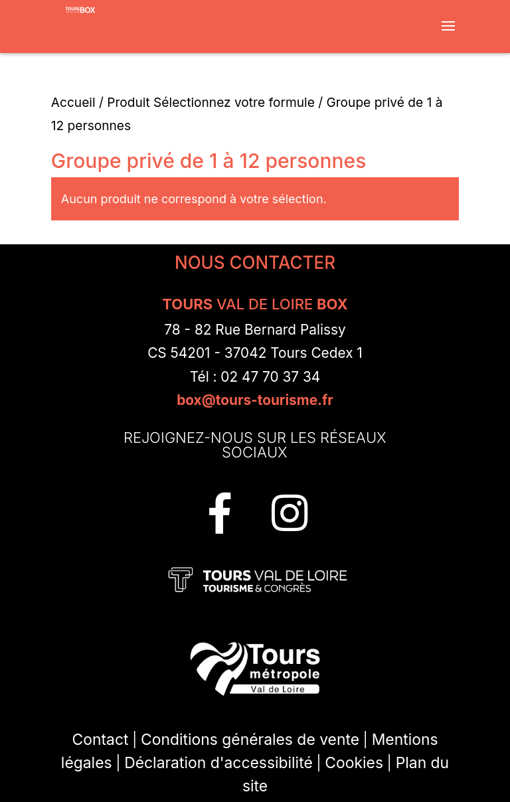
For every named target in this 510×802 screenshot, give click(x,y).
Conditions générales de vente (250, 739)
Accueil (73, 102)
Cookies (354, 763)
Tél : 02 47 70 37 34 (255, 376)
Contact (100, 739)
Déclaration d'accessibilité (218, 763)
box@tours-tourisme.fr (255, 400)
